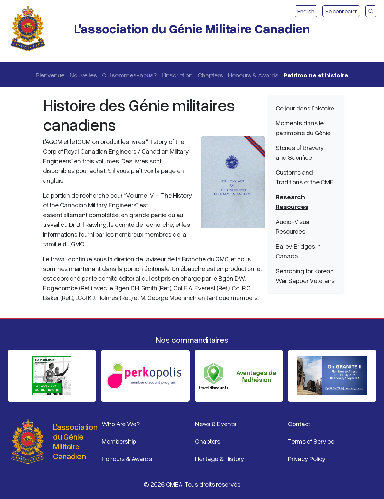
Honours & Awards (253, 75)
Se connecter (341, 11)
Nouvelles (83, 75)
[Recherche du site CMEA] (370, 11)
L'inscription (177, 75)
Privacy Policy (307, 458)
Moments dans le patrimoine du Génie (303, 127)
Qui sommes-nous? (129, 75)
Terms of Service (311, 441)
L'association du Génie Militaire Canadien (192, 28)
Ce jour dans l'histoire (305, 108)
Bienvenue (50, 75)
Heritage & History (219, 458)
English (305, 11)
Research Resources (292, 201)
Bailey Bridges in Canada (298, 251)
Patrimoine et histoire (316, 75)
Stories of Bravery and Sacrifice (300, 152)
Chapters (210, 75)
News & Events (215, 423)
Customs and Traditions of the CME (304, 177)
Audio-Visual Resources (293, 226)
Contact (299, 423)
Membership (119, 441)
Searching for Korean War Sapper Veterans (305, 275)
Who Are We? (121, 423)
